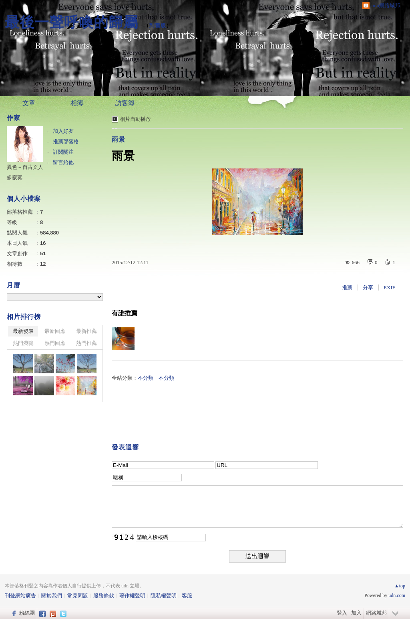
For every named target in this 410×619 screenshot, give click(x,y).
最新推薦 (86, 331)
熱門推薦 (86, 343)
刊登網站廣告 (20, 596)
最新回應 (54, 331)
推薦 (347, 287)
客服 (187, 596)
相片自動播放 (135, 119)
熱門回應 (54, 343)
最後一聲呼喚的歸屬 (71, 22)
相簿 (76, 103)
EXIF (389, 287)
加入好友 (63, 131)
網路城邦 (376, 613)
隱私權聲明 (164, 596)
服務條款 (103, 596)
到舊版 (157, 25)
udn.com (396, 595)
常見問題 (77, 596)
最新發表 (23, 331)
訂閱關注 (63, 152)
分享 (368, 287)
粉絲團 (27, 613)
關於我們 (51, 596)
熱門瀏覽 (23, 343)
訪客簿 (125, 103)
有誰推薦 (124, 313)
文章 (28, 103)
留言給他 (63, 162)
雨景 (118, 139)
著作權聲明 (132, 596)
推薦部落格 (66, 141)
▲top (399, 586)
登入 (342, 613)
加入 (356, 613)
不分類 (145, 378)
